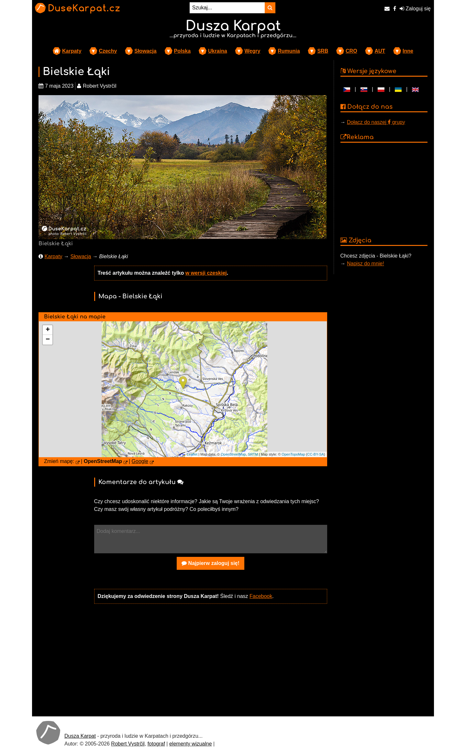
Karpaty (72, 51)
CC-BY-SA (315, 454)
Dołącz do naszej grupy (376, 122)
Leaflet (192, 454)
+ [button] (48, 330)
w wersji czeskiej (206, 273)
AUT (379, 51)
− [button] (48, 340)
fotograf (156, 743)
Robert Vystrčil (127, 743)
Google (140, 461)
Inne (408, 51)
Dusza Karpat (80, 736)
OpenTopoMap (293, 454)
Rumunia (289, 51)
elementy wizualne (190, 743)
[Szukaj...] (227, 7)
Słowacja (145, 51)
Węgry (252, 51)
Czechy (108, 51)
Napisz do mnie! (365, 263)
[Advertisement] (210, 659)
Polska (182, 51)
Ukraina (217, 51)
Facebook (261, 596)
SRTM (253, 454)
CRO (351, 51)
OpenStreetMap (233, 454)
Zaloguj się (415, 8)
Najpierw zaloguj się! (210, 563)
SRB (322, 51)
